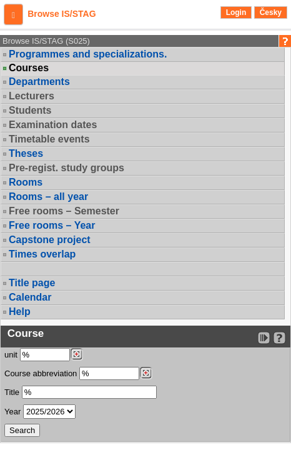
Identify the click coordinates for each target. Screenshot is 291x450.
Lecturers (31, 96)
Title (11, 392)
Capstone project (50, 239)
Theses (26, 153)
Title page (32, 283)
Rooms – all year (48, 196)
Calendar (30, 297)
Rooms (25, 182)
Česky (271, 12)
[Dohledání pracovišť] (76, 354)
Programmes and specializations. (88, 54)
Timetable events (49, 139)
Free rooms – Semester (64, 211)
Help (20, 311)
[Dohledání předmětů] (145, 373)
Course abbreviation (40, 373)
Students (30, 110)
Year (12, 411)
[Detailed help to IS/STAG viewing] (279, 337)
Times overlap (42, 254)
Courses (29, 68)
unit (10, 354)
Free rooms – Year (52, 225)
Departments (39, 81)
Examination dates (53, 124)
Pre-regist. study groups (66, 167)
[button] (13, 14)
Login (236, 12)
